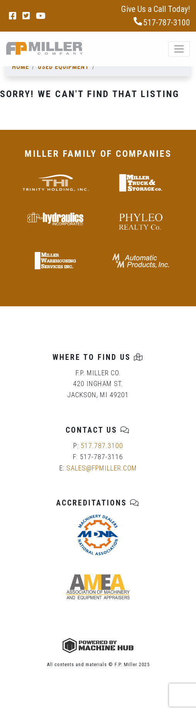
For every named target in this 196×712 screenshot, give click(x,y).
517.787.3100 (102, 446)
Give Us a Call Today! (155, 9)
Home (20, 67)
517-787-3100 (161, 22)
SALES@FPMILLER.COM (101, 468)
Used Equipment (63, 67)
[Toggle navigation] (179, 49)
